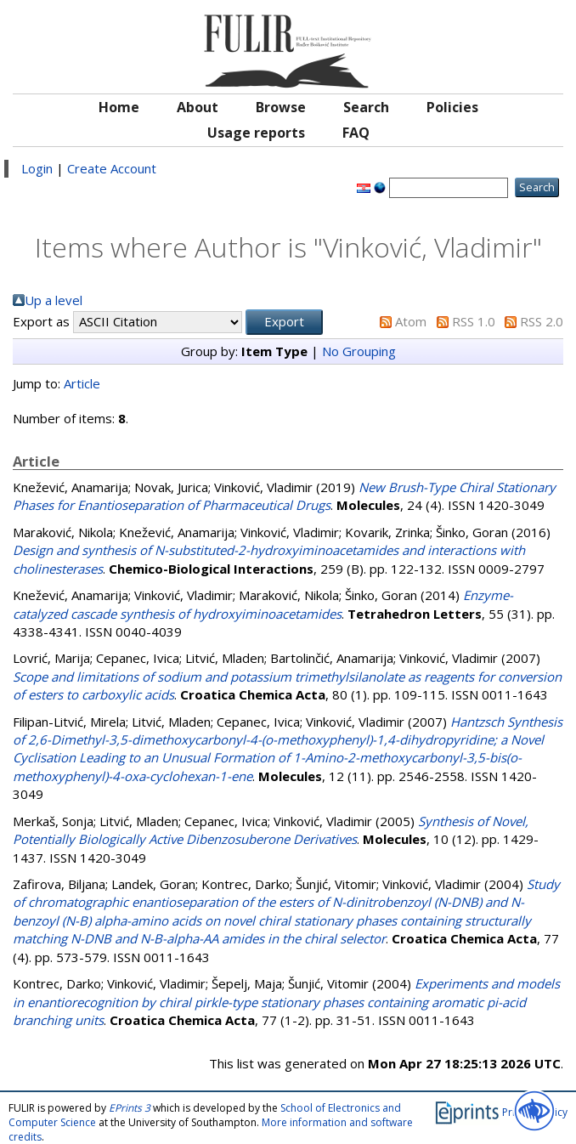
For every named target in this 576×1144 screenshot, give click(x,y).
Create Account (111, 168)
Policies (452, 107)
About (197, 107)
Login (37, 168)
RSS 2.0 (541, 321)
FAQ (356, 132)
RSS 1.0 (473, 321)
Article (82, 383)
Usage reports (256, 132)
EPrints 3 (129, 1108)
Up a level (53, 300)
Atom (410, 321)
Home (119, 107)
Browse (281, 107)
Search (366, 107)
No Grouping (359, 351)
